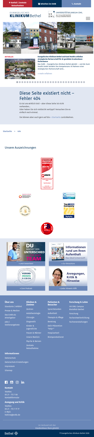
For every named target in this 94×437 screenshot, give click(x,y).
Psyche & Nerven (33, 341)
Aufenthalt (52, 313)
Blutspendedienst (56, 337)
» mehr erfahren (45, 73)
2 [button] (20, 82)
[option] (48, 51)
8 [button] (35, 82)
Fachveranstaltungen (78, 322)
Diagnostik (31, 321)
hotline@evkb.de (12, 415)
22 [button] (71, 82)
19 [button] (63, 82)
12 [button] (45, 82)
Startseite (56, 117)
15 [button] (53, 82)
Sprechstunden (54, 309)
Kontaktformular (12, 397)
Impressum (10, 366)
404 (19, 131)
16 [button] (56, 82)
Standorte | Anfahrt (13, 306)
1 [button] (17, 82)
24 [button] (76, 82)
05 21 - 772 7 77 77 (12, 409)
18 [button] (61, 82)
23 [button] (74, 82)
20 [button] (66, 82)
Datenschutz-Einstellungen (16, 362)
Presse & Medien (12, 310)
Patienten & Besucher (54, 303)
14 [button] (51, 82)
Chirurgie (30, 317)
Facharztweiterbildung (79, 318)
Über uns (9, 302)
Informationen (12, 353)
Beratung (52, 321)
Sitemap (8, 370)
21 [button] (69, 82)
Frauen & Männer (33, 333)
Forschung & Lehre (78, 302)
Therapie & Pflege (55, 317)
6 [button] (30, 82)
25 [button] (79, 82)
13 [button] (48, 82)
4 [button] (25, 82)
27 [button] (84, 82)
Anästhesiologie (33, 313)
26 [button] (81, 82)
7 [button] (33, 82)
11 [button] (43, 82)
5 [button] (27, 82)
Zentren (29, 309)
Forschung (73, 313)
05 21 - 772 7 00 (11, 394)
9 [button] (38, 82)
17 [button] (58, 82)
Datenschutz (10, 358)
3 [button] (22, 82)
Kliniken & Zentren (31, 303)
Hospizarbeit (53, 333)
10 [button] (40, 82)
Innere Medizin (33, 337)
